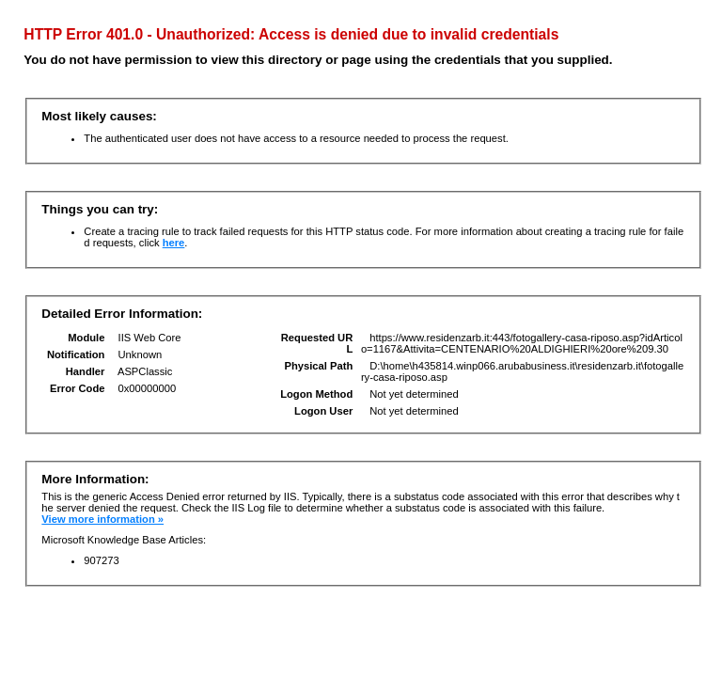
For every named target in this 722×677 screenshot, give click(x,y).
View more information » (102, 519)
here (174, 242)
